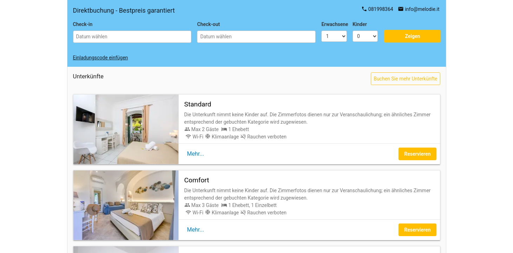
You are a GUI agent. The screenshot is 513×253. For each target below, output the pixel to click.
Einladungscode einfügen (100, 57)
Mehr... (195, 153)
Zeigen (412, 36)
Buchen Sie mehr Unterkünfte (405, 79)
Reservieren (417, 154)
